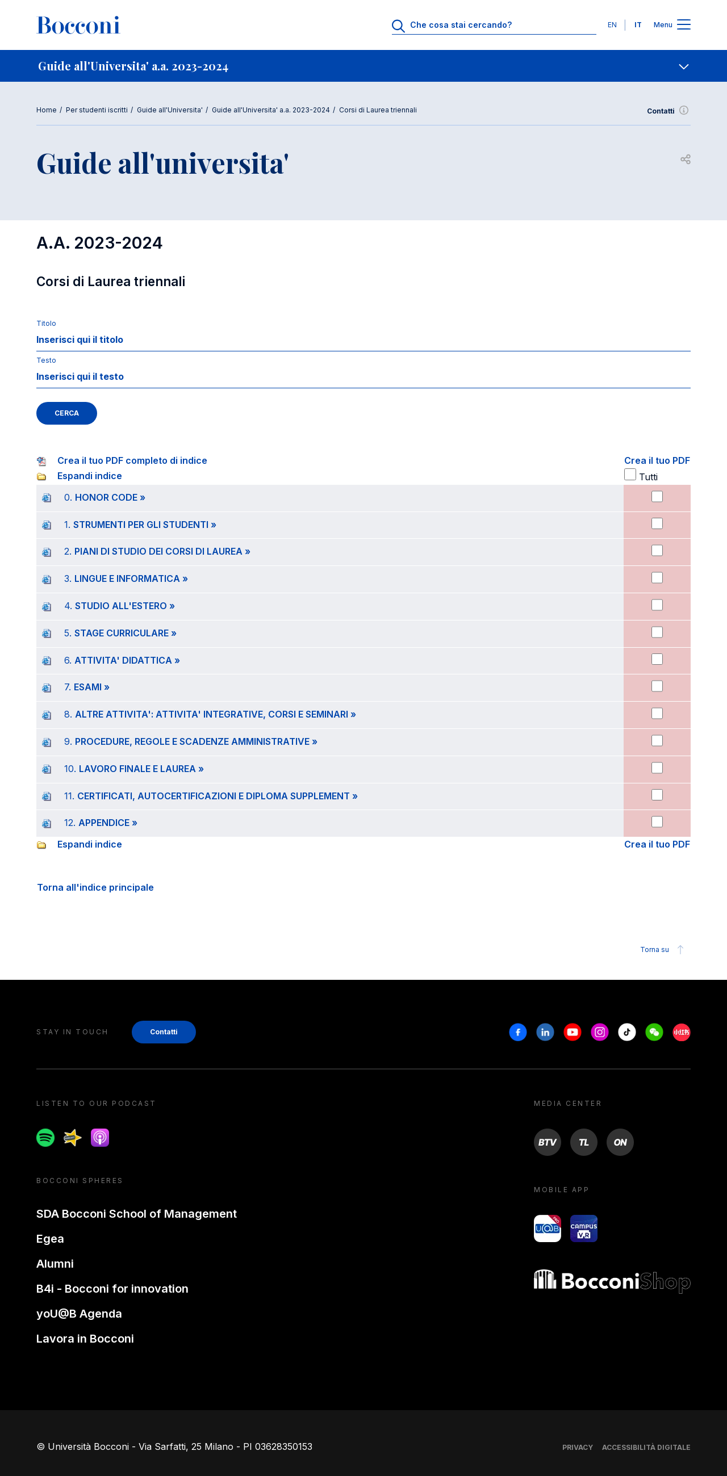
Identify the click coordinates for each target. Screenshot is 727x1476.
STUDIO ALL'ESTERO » (125, 605)
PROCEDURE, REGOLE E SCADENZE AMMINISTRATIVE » (196, 741)
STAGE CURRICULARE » (125, 633)
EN (612, 24)
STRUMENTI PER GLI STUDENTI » (144, 524)
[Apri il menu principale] (684, 25)
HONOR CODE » (110, 497)
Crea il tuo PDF (657, 460)
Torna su (663, 950)
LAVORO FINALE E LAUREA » (141, 768)
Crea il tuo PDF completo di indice (132, 460)
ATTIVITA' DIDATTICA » (127, 660)
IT (638, 24)
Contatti (669, 111)
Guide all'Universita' (170, 110)
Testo (46, 360)
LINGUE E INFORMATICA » (131, 578)
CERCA (67, 413)
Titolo (46, 323)
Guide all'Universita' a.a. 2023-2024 (271, 110)
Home (46, 110)
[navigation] (363, 66)
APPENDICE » (107, 822)
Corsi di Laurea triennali (378, 110)
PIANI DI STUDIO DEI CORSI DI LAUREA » (162, 551)
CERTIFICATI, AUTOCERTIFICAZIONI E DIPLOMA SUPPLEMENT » (217, 796)
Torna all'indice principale (95, 887)
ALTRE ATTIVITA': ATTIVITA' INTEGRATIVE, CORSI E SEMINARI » (215, 714)
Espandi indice (89, 475)
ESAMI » (92, 687)
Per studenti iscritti (97, 110)
